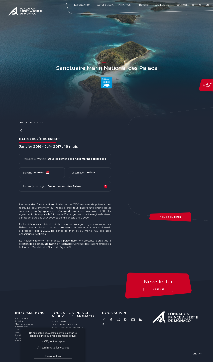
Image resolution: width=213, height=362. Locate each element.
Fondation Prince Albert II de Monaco (25, 12)
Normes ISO (21, 326)
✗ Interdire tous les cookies (53, 347)
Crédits (19, 321)
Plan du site (21, 318)
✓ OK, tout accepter (53, 341)
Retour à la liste (31, 122)
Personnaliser (53, 356)
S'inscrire (158, 289)
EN (207, 5)
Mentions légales (24, 324)
